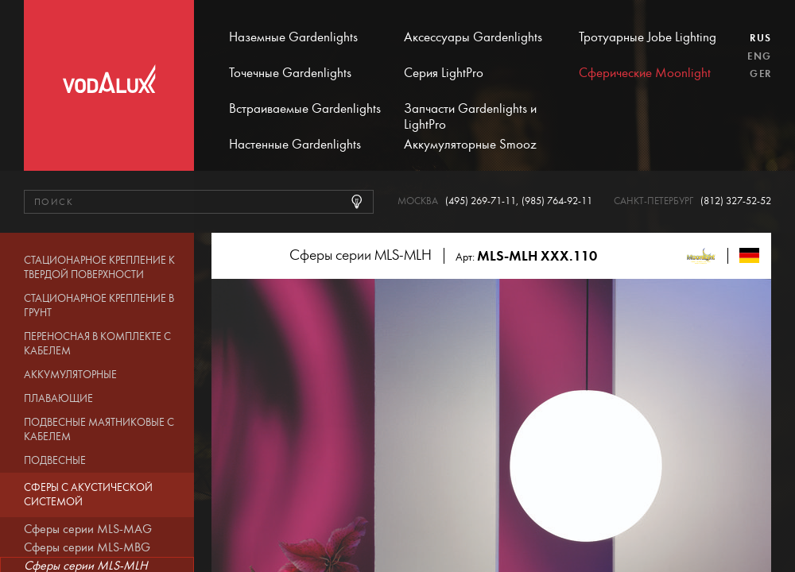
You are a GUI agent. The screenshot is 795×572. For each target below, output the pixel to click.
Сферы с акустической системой (88, 494)
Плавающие (58, 398)
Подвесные (55, 460)
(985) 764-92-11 (557, 201)
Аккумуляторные (70, 375)
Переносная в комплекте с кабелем (97, 344)
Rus (760, 38)
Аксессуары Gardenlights (473, 37)
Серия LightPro (443, 73)
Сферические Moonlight (645, 73)
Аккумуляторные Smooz (470, 145)
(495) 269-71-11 (480, 201)
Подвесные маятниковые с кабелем (99, 429)
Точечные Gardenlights (290, 73)
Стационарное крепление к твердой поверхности (99, 267)
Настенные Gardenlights (295, 145)
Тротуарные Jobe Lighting (647, 37)
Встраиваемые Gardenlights (305, 109)
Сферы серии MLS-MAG (88, 529)
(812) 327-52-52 (735, 201)
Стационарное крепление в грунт (99, 305)
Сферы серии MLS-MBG (87, 547)
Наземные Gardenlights (293, 37)
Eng (759, 56)
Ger (760, 73)
